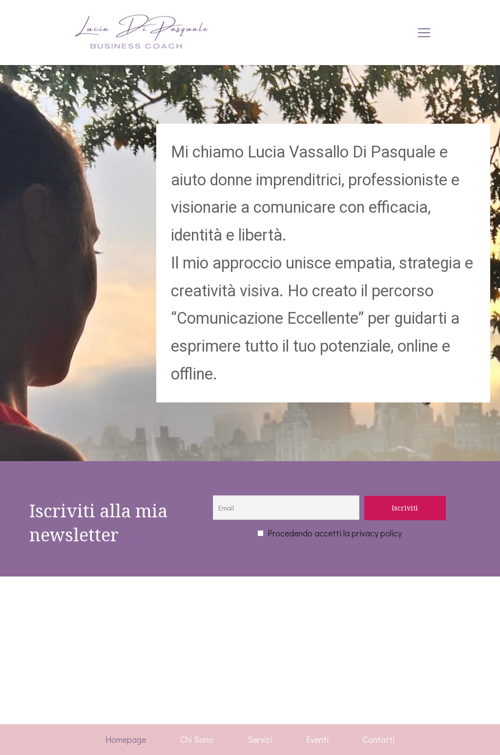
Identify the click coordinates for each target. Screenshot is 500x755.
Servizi (260, 739)
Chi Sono (196, 739)
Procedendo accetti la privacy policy (329, 533)
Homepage (125, 739)
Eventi (317, 739)
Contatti (379, 739)
